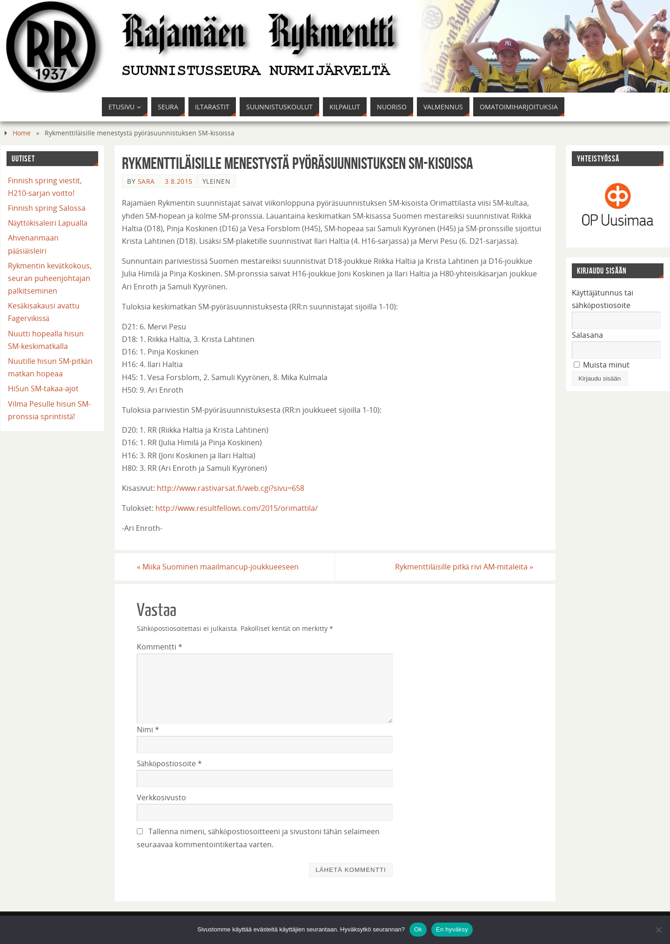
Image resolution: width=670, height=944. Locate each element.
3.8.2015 (179, 181)
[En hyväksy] (658, 929)
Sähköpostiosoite (169, 763)
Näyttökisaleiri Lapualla (47, 223)
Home (22, 132)
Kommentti (159, 647)
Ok (418, 929)
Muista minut (602, 365)
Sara (146, 181)
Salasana (587, 335)
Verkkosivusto (161, 797)
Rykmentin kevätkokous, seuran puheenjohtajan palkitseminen (50, 278)
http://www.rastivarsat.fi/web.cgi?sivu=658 (230, 488)
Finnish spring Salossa (47, 208)
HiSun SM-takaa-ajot (43, 388)
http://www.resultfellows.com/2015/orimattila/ (236, 508)
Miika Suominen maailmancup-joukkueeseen (218, 567)
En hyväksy (452, 929)
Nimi (148, 729)
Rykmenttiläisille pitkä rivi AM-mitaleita (464, 567)
